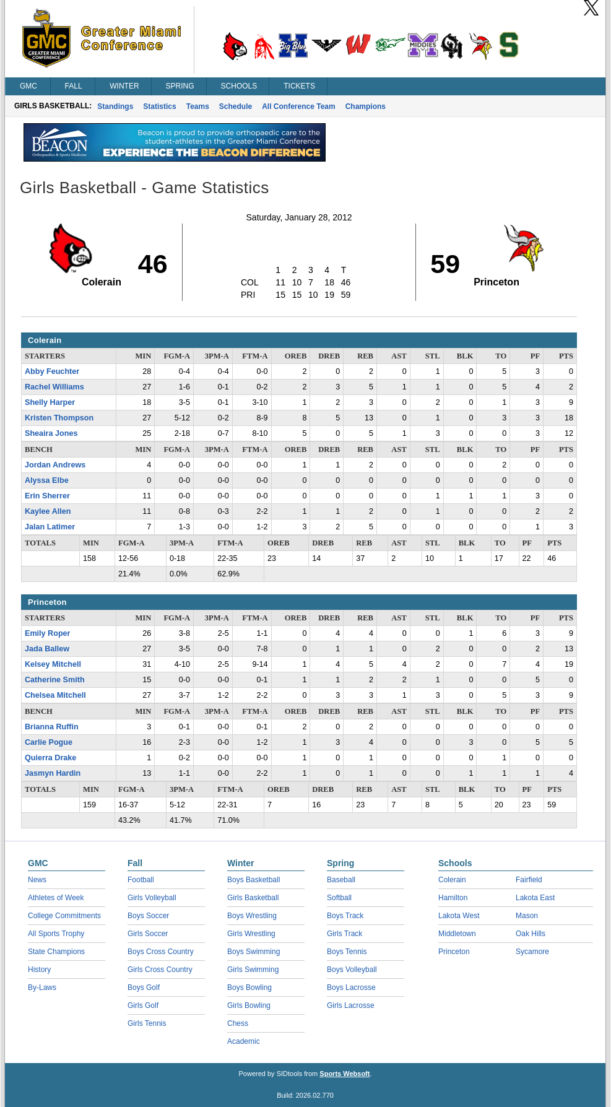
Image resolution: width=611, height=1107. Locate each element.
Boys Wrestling (252, 915)
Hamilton (452, 897)
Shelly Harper (50, 402)
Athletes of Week (56, 897)
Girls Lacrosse (351, 1005)
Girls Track (344, 933)
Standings (115, 106)
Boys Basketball (253, 879)
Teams (197, 106)
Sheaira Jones (51, 433)
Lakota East (535, 897)
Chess (237, 1023)
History (39, 969)
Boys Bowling (249, 987)
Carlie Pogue (48, 742)
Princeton (454, 951)
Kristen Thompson (59, 418)
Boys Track (345, 915)
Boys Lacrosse (351, 987)
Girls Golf (143, 1005)
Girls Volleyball (152, 897)
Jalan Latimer (50, 527)
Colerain (452, 879)
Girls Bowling (249, 1005)
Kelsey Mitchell (53, 664)
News (37, 879)
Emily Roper (47, 633)
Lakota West (458, 915)
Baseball (341, 879)
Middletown (457, 933)
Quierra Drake (50, 757)
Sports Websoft (344, 1073)
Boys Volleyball (352, 969)
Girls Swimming (253, 969)
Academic (243, 1041)
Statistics (159, 106)
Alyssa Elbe (47, 480)
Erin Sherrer (47, 496)
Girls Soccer (148, 933)
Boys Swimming (253, 951)
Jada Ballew (47, 649)
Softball (339, 897)
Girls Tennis (147, 1023)
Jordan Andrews (55, 465)
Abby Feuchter (52, 371)
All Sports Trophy (56, 933)
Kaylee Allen (48, 511)
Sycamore (532, 951)
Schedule (235, 106)
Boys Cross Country (161, 951)
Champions (365, 106)
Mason (527, 915)
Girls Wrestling (251, 933)
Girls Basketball (253, 897)
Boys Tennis (346, 951)
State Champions (56, 951)
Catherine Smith (55, 679)
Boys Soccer (148, 915)
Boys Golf (144, 987)
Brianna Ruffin (52, 727)
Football (141, 879)
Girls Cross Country (160, 969)
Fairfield (529, 879)
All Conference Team (298, 106)
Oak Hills (530, 933)
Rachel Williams (54, 387)
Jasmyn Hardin (52, 773)
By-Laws (42, 987)
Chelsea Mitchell (55, 695)
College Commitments (64, 915)
